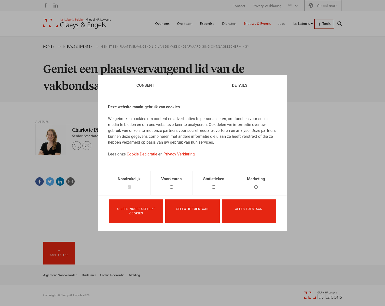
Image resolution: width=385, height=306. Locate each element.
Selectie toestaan (192, 209)
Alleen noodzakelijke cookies (136, 211)
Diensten (229, 24)
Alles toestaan (249, 209)
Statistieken (213, 179)
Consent (145, 85)
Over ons (162, 24)
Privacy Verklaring (179, 154)
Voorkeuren (171, 179)
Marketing (256, 179)
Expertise (207, 24)
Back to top (59, 255)
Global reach (327, 6)
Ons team (184, 24)
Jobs (281, 24)
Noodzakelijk (129, 179)
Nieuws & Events (257, 24)
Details (240, 85)
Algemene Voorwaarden (60, 275)
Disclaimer (89, 275)
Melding (134, 275)
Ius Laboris (301, 24)
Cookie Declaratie (142, 154)
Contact (239, 6)
